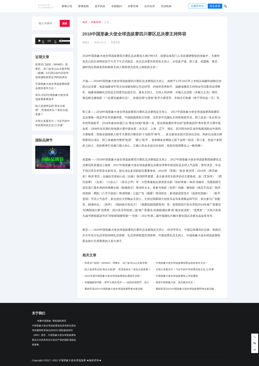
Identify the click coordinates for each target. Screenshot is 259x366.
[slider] (49, 41)
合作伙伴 (149, 6)
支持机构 (166, 6)
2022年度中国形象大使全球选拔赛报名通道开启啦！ (113, 275)
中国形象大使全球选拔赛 (72, 360)
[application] (52, 41)
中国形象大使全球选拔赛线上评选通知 (177, 275)
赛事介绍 (67, 6)
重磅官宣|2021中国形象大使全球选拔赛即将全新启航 (114, 288)
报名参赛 (215, 6)
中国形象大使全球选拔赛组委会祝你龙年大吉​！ (182, 262)
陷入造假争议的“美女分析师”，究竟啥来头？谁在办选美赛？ (118, 269)
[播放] (39, 41)
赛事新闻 (83, 6)
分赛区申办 (197, 6)
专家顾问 (116, 6)
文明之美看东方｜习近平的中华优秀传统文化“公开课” (185, 269)
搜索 (64, 23)
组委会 (85, 42)
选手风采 (100, 6)
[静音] (60, 41)
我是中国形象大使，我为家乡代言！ (175, 282)
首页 (84, 22)
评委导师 (133, 6)
